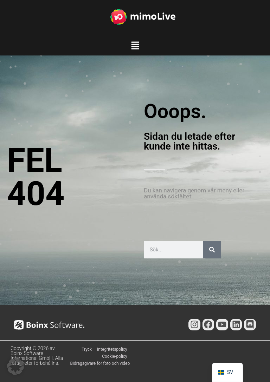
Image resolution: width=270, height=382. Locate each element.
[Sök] (212, 249)
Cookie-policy (114, 356)
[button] (135, 46)
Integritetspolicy (112, 349)
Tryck (87, 349)
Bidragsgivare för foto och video (100, 363)
